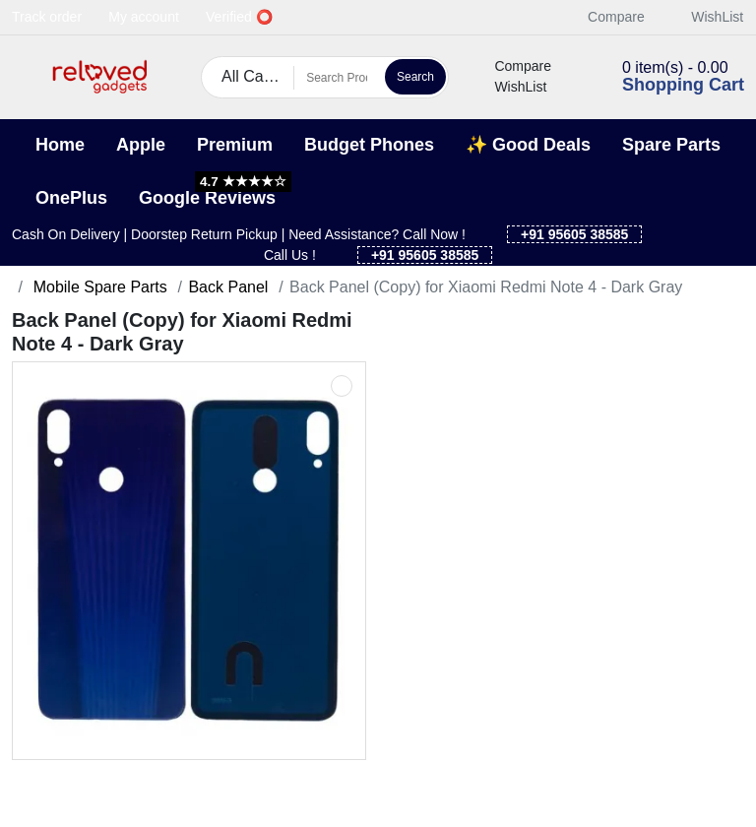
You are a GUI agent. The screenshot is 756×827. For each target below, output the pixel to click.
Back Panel (228, 287)
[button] (24, 77)
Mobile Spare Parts (98, 287)
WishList (706, 17)
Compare (605, 17)
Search (415, 77)
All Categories (257, 76)
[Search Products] (336, 78)
